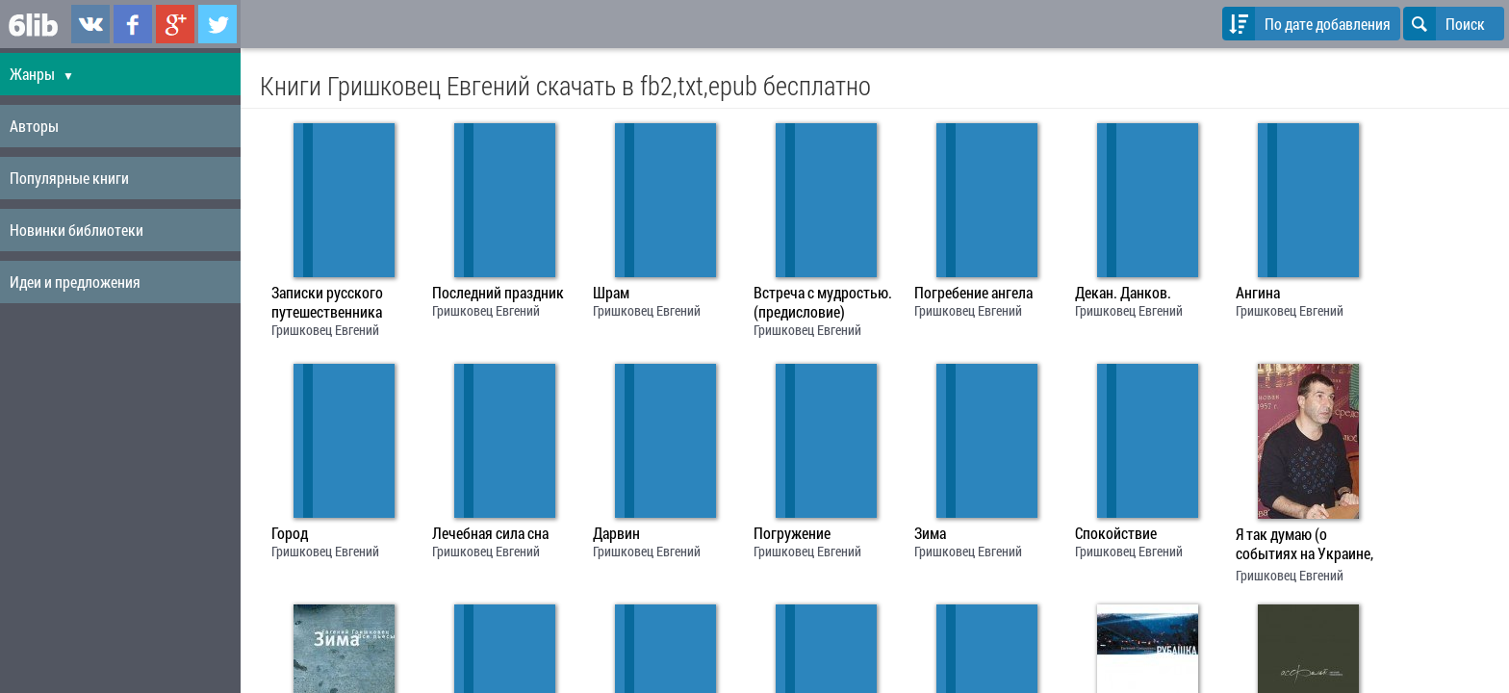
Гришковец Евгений (325, 330)
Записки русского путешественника (327, 302)
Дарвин (616, 533)
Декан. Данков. (1123, 292)
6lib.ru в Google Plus (175, 24)
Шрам (611, 292)
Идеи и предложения (75, 281)
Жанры (42, 74)
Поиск (1444, 23)
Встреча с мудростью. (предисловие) (823, 302)
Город (289, 533)
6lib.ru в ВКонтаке (90, 24)
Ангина (1258, 292)
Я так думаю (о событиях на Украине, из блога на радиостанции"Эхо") (1304, 546)
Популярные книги (69, 177)
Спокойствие (1116, 533)
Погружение (792, 533)
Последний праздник (498, 292)
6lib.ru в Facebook (133, 24)
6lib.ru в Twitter (217, 24)
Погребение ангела (973, 292)
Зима (930, 533)
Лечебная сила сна (490, 533)
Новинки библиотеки (76, 229)
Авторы (34, 126)
